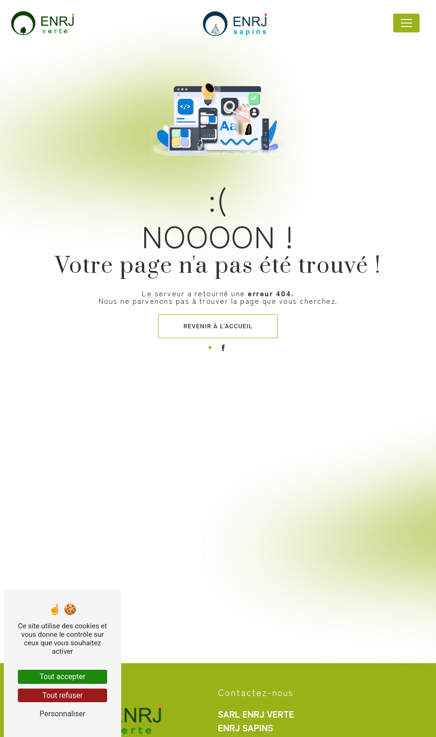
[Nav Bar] (406, 23)
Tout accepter (62, 676)
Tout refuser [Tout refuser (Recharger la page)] (62, 695)
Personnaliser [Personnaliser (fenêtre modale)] (62, 713)
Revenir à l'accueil (218, 326)
